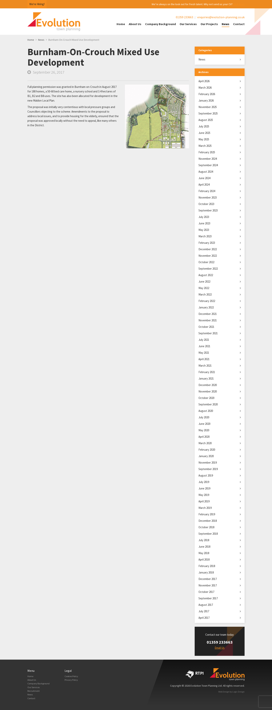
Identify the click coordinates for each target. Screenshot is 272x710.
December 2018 (207, 521)
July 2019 (203, 482)
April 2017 (204, 617)
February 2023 (206, 243)
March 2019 (205, 508)
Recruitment (34, 693)
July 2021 (203, 339)
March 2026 (205, 87)
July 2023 (203, 217)
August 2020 (205, 411)
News (225, 24)
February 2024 (206, 191)
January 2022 (206, 307)
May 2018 (203, 553)
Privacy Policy (72, 680)
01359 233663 (184, 17)
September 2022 (208, 268)
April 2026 (204, 81)
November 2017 (207, 585)
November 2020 (207, 391)
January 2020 (206, 456)
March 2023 (205, 236)
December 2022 (207, 249)
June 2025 (204, 133)
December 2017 (207, 579)
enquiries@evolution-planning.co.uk (221, 17)
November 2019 (207, 462)
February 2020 (206, 449)
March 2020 (205, 443)
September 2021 (208, 333)
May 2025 (203, 139)
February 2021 (206, 372)
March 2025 (205, 146)
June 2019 (204, 488)
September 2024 (208, 165)
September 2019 (208, 469)
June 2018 (204, 546)
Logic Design (238, 691)
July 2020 (203, 417)
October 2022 (206, 262)
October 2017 (206, 592)
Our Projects (209, 24)
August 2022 (205, 275)
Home (121, 24)
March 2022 (205, 294)
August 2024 (205, 171)
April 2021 (204, 359)
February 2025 (206, 152)
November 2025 (207, 107)
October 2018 (206, 527)
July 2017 (203, 611)
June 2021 (204, 346)
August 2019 (205, 475)
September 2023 (208, 210)
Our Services (188, 24)
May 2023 (203, 230)
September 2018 (208, 533)
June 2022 (204, 281)
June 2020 (204, 424)
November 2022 (207, 255)
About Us (135, 24)
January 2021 (206, 378)
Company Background (160, 24)
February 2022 (206, 301)
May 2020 (203, 430)
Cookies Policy (73, 676)
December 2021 (207, 314)
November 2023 (207, 197)
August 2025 (205, 120)
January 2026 (206, 100)
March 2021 (205, 365)
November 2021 (207, 320)
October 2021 (206, 327)
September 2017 (208, 598)
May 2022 (203, 288)
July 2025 (203, 126)
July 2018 (203, 540)
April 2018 (204, 559)
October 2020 (206, 398)
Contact (239, 24)
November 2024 (207, 158)
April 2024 (204, 184)
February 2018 (206, 566)
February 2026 (206, 94)
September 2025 (208, 113)
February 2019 (206, 514)
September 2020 (208, 404)
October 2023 (206, 204)
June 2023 (204, 223)
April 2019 (204, 501)
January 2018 (206, 572)
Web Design (223, 691)
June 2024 (204, 178)
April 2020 (204, 436)
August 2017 (205, 605)
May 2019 (203, 495)
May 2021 (203, 352)
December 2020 (207, 385)
